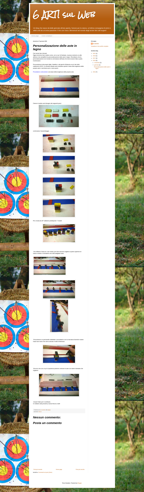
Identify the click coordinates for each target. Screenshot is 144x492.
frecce (40, 411)
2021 (94, 53)
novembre (97, 62)
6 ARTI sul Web (64, 14)
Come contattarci (47, 36)
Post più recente (38, 469)
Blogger (80, 483)
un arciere (96, 43)
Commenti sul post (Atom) (45, 472)
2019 (94, 56)
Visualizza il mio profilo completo (99, 46)
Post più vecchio (80, 469)
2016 (94, 60)
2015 (94, 72)
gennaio (96, 65)
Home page (35, 36)
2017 (94, 58)
